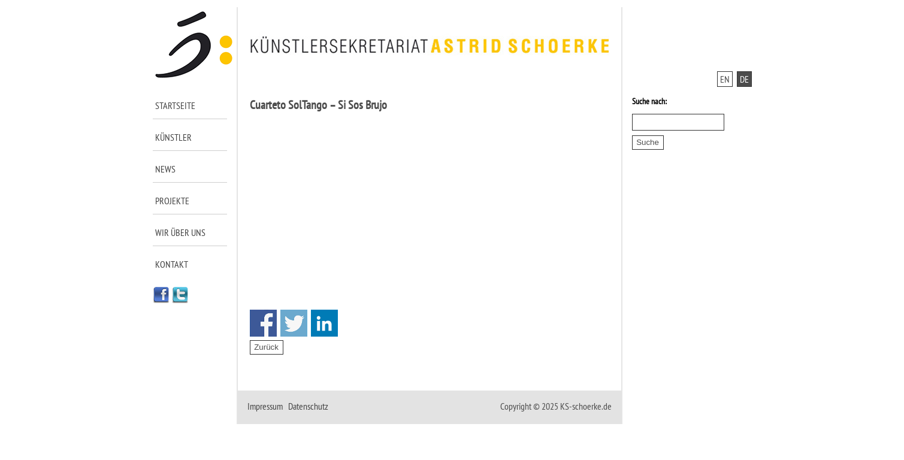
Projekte (172, 201)
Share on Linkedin (324, 323)
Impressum (265, 406)
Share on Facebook (263, 323)
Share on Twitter (293, 323)
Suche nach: (649, 101)
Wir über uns (180, 232)
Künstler (173, 137)
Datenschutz (308, 406)
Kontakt (171, 264)
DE (744, 79)
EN (725, 79)
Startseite (175, 105)
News (165, 169)
